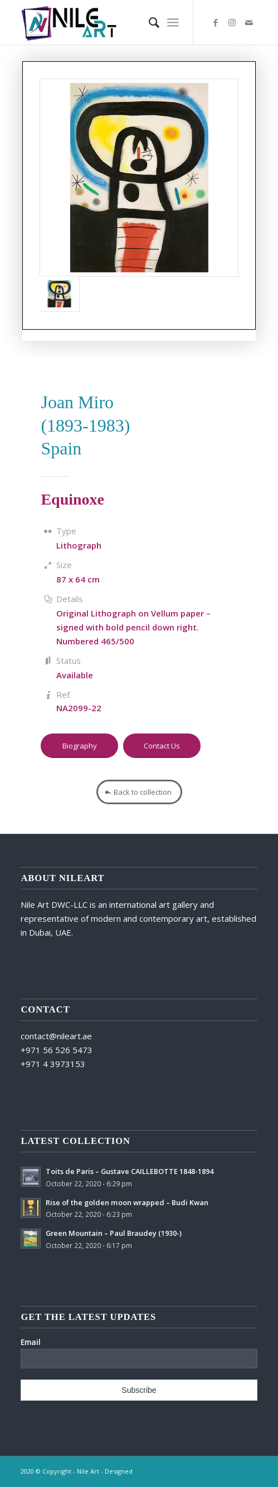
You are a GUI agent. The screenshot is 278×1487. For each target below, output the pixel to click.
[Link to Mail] (249, 22)
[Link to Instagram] (232, 22)
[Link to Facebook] (215, 22)
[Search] (148, 22)
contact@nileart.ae (56, 1035)
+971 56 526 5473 (56, 1049)
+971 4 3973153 (53, 1063)
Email (31, 1342)
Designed (119, 1471)
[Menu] (173, 22)
